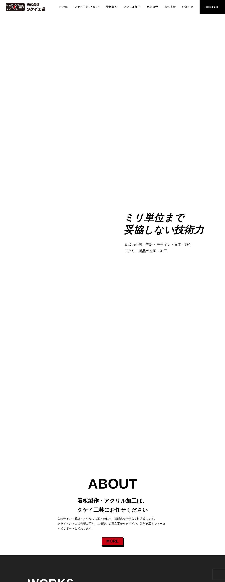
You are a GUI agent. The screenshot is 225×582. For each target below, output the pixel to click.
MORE (112, 541)
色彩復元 (152, 6)
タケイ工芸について (87, 6)
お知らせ (187, 6)
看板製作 (111, 6)
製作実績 (170, 6)
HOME (63, 6)
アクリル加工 (132, 6)
